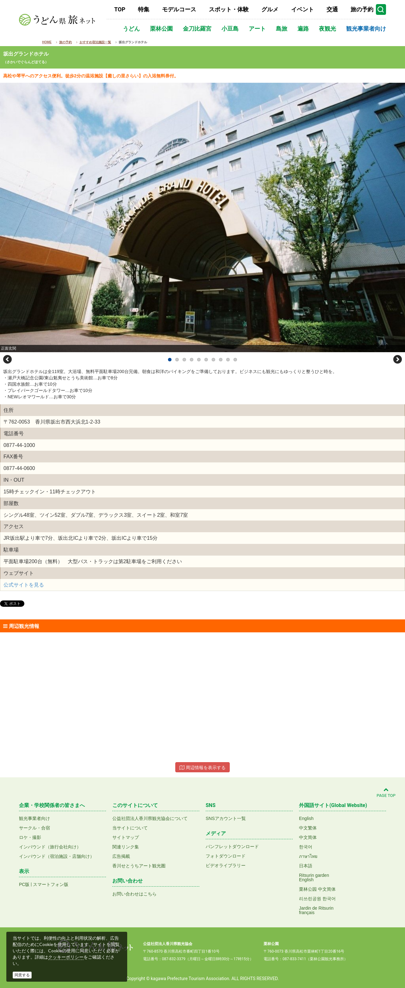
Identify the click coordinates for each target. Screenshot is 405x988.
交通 (332, 9)
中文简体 (308, 837)
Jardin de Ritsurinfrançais (316, 910)
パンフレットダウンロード (232, 846)
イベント (302, 9)
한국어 (305, 846)
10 (235, 359)
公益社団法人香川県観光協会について (150, 818)
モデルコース (179, 9)
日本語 (305, 865)
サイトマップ (125, 837)
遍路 (303, 28)
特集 (143, 9)
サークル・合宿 (34, 827)
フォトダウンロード (226, 855)
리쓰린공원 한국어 (317, 898)
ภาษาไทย (308, 856)
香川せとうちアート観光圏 (138, 865)
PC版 (24, 884)
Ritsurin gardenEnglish (314, 877)
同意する (22, 975)
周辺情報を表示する (202, 767)
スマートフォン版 (50, 884)
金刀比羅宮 (197, 28)
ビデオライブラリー (226, 865)
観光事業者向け (366, 28)
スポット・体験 (229, 9)
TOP (119, 9)
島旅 (281, 28)
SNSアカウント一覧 (226, 818)
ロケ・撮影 (30, 837)
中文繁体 (308, 827)
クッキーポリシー (66, 957)
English (306, 818)
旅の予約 (362, 9)
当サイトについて (130, 827)
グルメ (269, 9)
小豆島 (230, 28)
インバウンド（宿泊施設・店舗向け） (56, 856)
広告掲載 (121, 856)
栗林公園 (161, 28)
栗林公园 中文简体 (317, 889)
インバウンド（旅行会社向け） (50, 846)
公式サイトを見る (23, 584)
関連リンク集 (125, 846)
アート (257, 28)
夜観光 (327, 28)
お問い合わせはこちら (134, 893)
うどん (131, 28)
